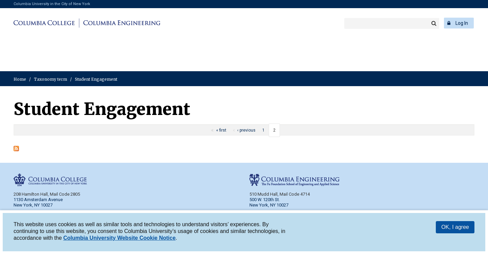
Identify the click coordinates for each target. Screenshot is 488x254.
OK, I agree (455, 228)
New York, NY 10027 (268, 205)
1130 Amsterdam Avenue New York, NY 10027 (38, 202)
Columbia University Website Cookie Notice (119, 238)
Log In (461, 23)
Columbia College (45, 23)
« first (221, 130)
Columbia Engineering (120, 23)
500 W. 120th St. (264, 199)
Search (433, 23)
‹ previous (246, 130)
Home (20, 79)
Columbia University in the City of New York (52, 4)
